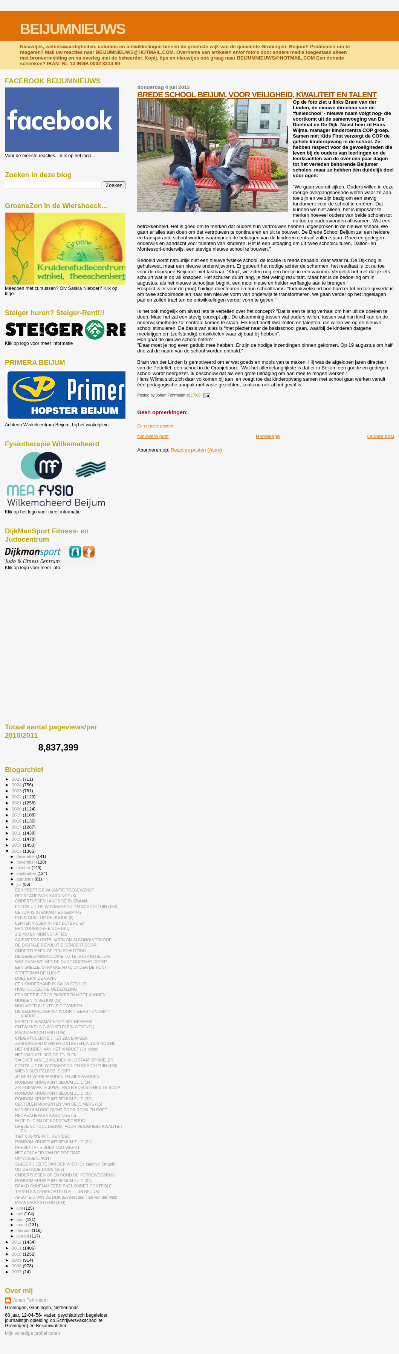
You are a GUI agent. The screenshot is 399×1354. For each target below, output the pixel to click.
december (27, 856)
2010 (17, 1253)
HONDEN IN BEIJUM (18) (38, 1000)
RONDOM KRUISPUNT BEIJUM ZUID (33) (53, 1093)
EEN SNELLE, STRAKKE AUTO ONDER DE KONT (61, 967)
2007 (17, 1271)
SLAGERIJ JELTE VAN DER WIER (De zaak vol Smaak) (65, 1164)
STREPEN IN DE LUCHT (37, 973)
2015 (17, 838)
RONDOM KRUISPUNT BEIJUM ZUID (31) (53, 1142)
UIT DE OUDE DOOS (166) (39, 1169)
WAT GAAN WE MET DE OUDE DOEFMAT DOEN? (61, 961)
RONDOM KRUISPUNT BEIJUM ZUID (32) (53, 1099)
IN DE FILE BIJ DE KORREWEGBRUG (50, 1120)
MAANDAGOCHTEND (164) (40, 1202)
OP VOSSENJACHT (33, 1158)
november (27, 862)
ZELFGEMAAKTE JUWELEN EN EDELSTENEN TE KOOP (67, 1087)
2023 (17, 790)
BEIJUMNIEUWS (72, 29)
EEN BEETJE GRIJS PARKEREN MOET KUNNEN (60, 995)
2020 (17, 808)
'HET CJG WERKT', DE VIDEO (42, 1136)
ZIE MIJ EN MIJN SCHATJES (41, 934)
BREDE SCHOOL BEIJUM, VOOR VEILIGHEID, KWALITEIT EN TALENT (257, 94)
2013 (17, 851)
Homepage (268, 436)
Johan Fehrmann (29, 1300)
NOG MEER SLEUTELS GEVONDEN (48, 1005)
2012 (17, 1241)
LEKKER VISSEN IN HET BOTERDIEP (50, 923)
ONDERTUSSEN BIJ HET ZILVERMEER (51, 1038)
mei (20, 1214)
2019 (17, 814)
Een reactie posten (155, 426)
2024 (17, 784)
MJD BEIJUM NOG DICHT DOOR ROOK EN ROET (61, 1109)
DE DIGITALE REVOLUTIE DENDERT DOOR (55, 945)
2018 (17, 820)
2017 (17, 826)
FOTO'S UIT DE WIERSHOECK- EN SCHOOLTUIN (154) (66, 906)
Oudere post (380, 436)
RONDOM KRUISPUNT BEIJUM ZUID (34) (53, 1082)
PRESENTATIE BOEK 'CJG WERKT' (48, 1147)
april (21, 1219)
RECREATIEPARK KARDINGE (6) (45, 895)
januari (24, 1236)
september (27, 873)
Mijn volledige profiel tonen (32, 1333)
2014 (17, 844)
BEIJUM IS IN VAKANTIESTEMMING (48, 912)
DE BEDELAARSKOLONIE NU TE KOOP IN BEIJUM (62, 956)
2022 (17, 796)
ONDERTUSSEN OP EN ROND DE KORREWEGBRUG (65, 1175)
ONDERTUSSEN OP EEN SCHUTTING (50, 950)
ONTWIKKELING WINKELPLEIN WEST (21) (54, 1027)
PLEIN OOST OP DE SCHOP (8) (44, 917)
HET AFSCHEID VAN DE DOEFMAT (47, 1152)
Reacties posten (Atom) (196, 450)
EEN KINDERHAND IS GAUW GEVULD (51, 984)
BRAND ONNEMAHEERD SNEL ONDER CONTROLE (63, 1186)
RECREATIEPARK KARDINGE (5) (45, 1115)
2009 (17, 1260)
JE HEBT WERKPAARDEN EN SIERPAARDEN (57, 1076)
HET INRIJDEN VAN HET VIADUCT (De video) (56, 1049)
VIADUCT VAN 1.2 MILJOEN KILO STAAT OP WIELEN (64, 1060)
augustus (26, 879)
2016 (17, 832)
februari (24, 1230)
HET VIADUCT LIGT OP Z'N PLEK (45, 1054)
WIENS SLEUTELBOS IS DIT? (42, 1071)
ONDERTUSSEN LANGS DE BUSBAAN (51, 901)
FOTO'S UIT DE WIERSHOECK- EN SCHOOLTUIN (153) (66, 1065)
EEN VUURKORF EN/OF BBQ (42, 928)
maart (23, 1224)
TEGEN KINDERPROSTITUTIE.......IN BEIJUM (57, 1191)
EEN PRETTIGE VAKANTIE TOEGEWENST (54, 890)
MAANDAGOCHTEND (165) (40, 1032)
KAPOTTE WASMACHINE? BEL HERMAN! (53, 1021)
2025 (17, 779)
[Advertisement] (39, 611)
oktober (24, 867)
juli (20, 884)
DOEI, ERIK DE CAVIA (35, 978)
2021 (17, 802)
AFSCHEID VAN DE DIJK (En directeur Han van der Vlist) (66, 1197)
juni (20, 1208)
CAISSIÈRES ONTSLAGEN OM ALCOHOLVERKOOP (63, 939)
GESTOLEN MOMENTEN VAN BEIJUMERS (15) (58, 1104)
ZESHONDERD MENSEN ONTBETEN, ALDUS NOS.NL (65, 1043)
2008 (17, 1265)
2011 (17, 1247)
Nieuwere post (152, 436)
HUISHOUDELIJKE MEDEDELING (46, 989)
